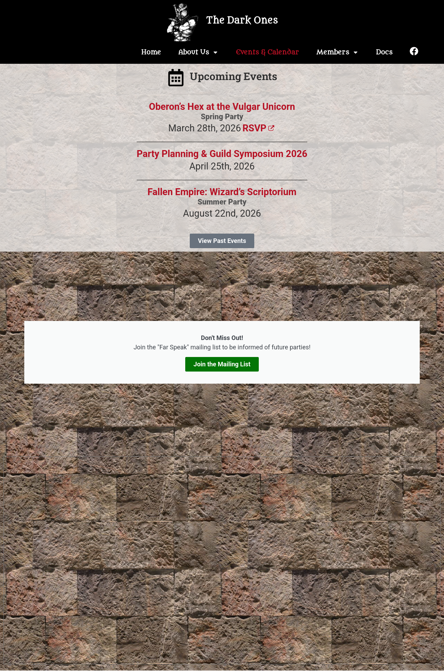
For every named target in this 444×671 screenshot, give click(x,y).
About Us (198, 52)
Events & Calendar (267, 52)
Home (151, 52)
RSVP (259, 128)
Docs (384, 52)
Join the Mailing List (222, 364)
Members (337, 52)
